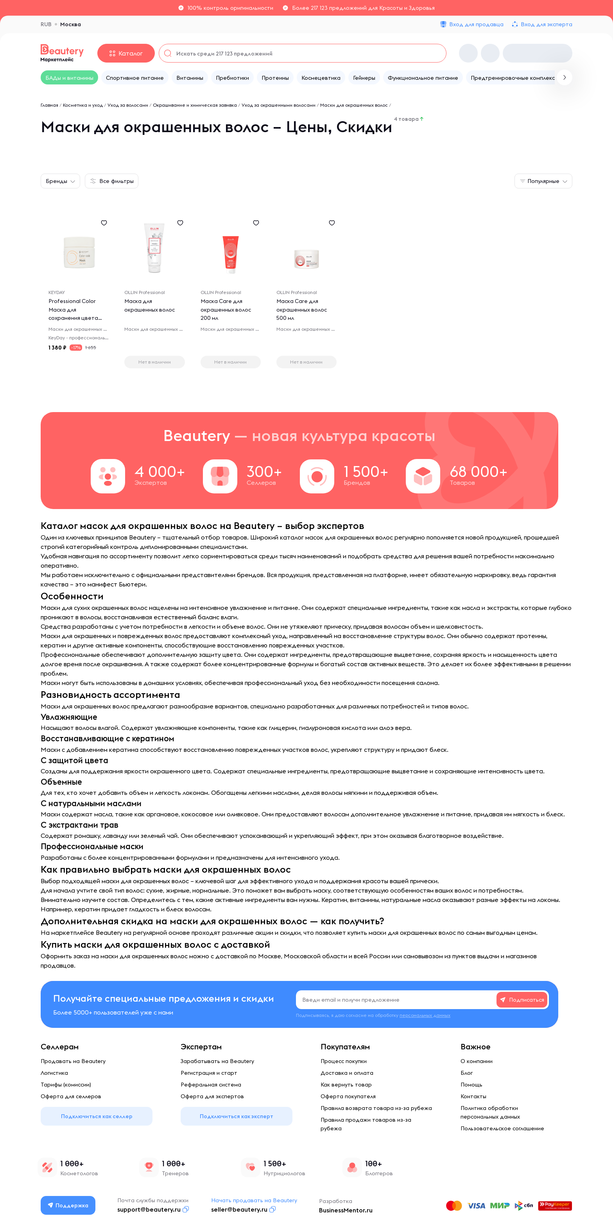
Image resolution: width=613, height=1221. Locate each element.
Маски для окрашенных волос (354, 105)
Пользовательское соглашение (502, 1128)
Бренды (56, 181)
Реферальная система (211, 1084)
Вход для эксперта (546, 24)
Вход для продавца (476, 24)
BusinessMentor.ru (346, 1210)
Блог (467, 1072)
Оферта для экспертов (212, 1096)
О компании (477, 1061)
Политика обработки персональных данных (490, 1112)
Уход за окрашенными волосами (278, 105)
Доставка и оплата (347, 1072)
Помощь (471, 1084)
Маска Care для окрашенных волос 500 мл (301, 310)
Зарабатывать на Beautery (217, 1061)
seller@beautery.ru (240, 1209)
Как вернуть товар (346, 1084)
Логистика (54, 1072)
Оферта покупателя (348, 1096)
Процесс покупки (344, 1061)
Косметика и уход (83, 105)
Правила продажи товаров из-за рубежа (366, 1124)
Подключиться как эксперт (236, 1116)
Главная (49, 105)
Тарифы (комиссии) (66, 1084)
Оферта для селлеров (71, 1096)
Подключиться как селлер (97, 1116)
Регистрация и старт (209, 1072)
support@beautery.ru (149, 1209)
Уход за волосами (128, 105)
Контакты (473, 1096)
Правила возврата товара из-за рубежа (376, 1108)
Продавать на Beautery (73, 1061)
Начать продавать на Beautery (255, 1200)
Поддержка (68, 1205)
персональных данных (425, 1015)
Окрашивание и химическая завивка (195, 105)
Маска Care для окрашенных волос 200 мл (226, 310)
